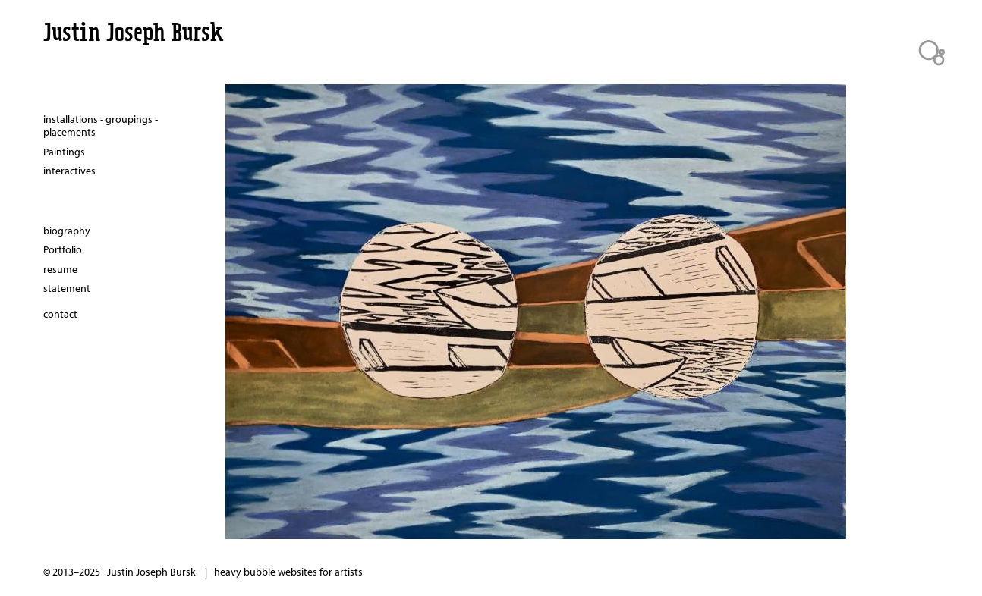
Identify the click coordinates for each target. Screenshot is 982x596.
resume (60, 269)
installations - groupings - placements (100, 126)
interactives (69, 170)
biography (66, 230)
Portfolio (62, 249)
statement (66, 288)
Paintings (64, 151)
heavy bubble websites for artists (288, 572)
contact (60, 314)
